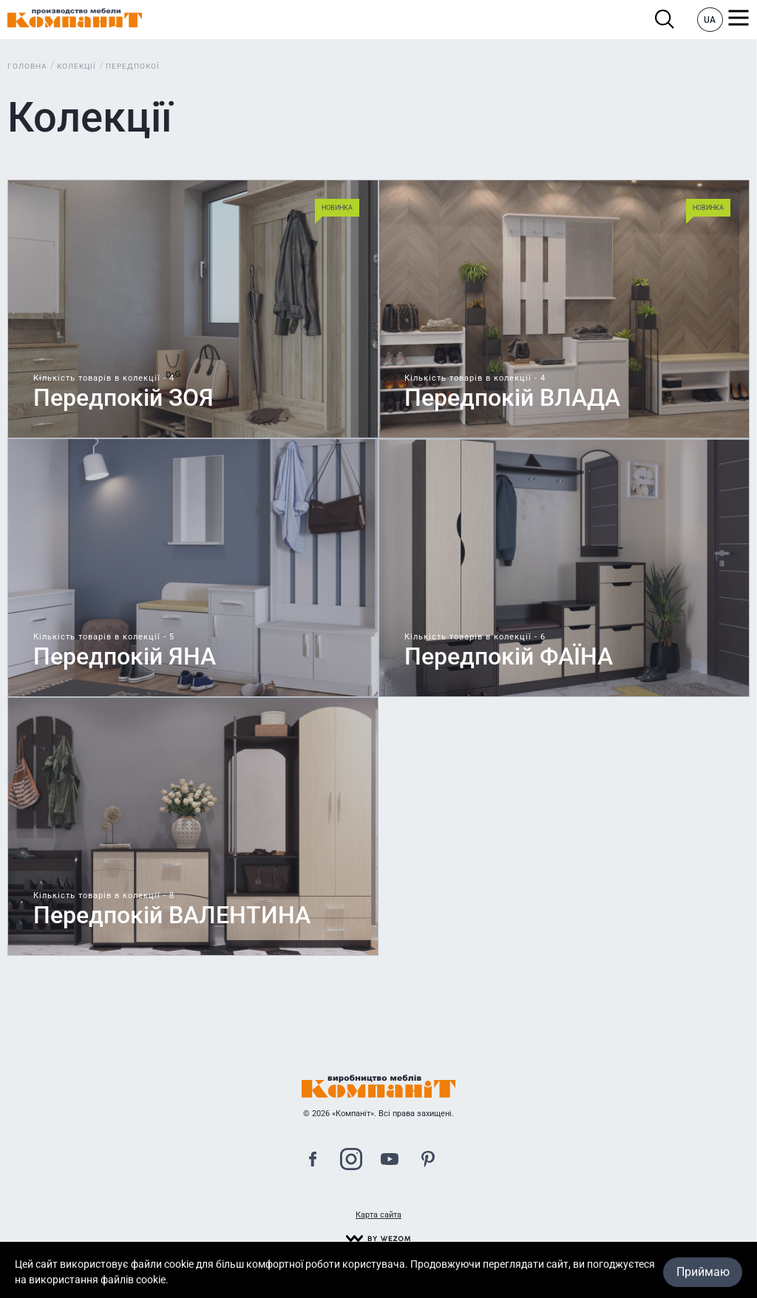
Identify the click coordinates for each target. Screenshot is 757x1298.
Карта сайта (378, 1215)
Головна (27, 66)
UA (710, 20)
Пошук (665, 20)
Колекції (76, 66)
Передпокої (133, 66)
